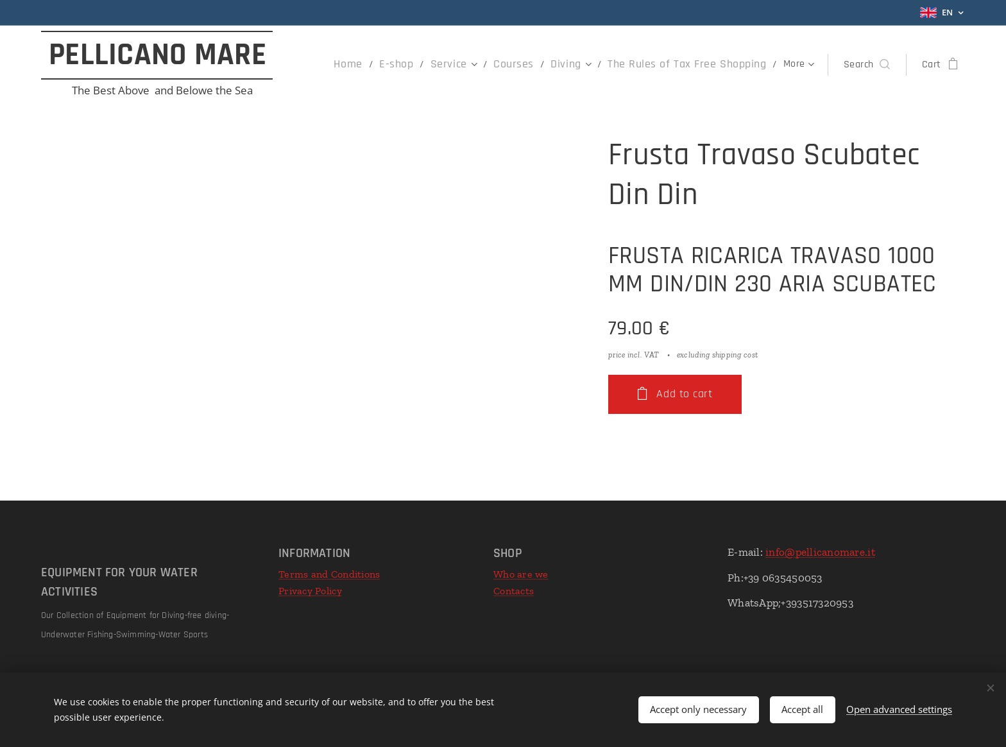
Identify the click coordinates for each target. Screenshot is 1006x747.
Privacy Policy (310, 591)
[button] (867, 65)
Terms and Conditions (329, 574)
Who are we (521, 574)
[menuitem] (336, 65)
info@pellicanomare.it (820, 551)
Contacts (513, 591)
